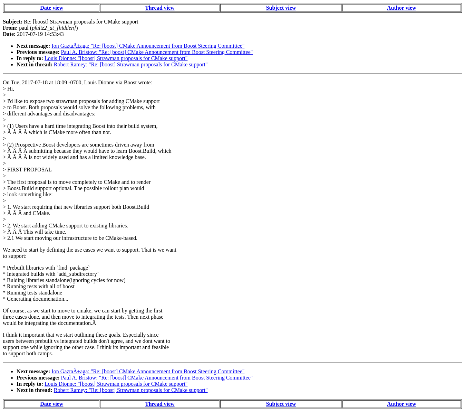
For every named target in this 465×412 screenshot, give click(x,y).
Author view (401, 8)
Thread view (159, 8)
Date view (51, 8)
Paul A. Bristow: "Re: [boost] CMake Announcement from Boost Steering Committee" (157, 52)
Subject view (281, 8)
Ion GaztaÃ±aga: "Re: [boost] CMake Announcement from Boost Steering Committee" (147, 46)
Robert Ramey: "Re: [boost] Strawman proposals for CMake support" (131, 64)
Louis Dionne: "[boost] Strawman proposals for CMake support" (116, 58)
